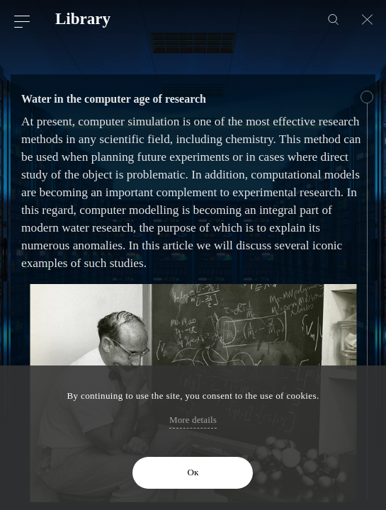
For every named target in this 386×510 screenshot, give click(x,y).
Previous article (22, 56)
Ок (193, 472)
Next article (364, 56)
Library (82, 19)
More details (193, 419)
